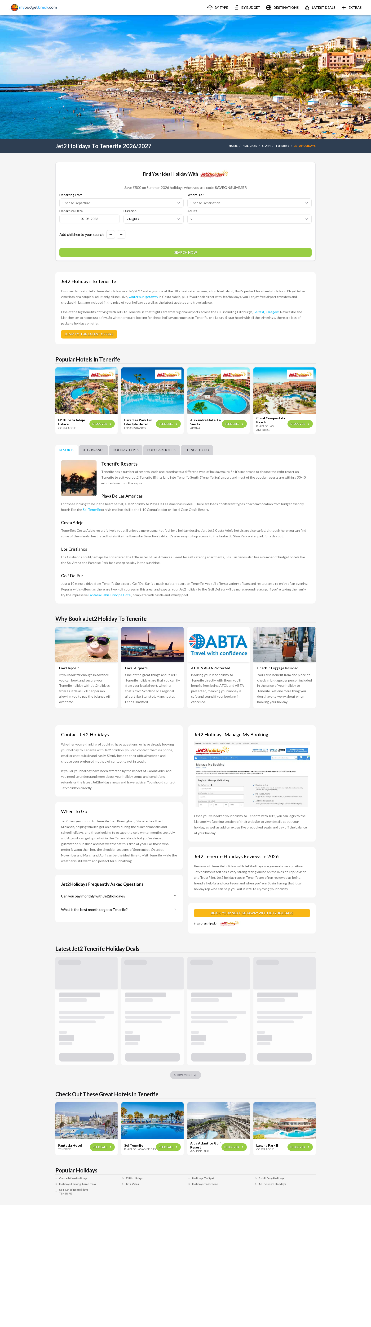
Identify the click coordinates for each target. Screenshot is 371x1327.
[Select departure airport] (121, 202)
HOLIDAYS (250, 145)
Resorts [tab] (66, 450)
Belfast (259, 312)
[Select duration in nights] (154, 219)
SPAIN (266, 145)
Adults (192, 211)
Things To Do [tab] (197, 450)
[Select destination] (249, 202)
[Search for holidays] (185, 252)
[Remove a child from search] (110, 234)
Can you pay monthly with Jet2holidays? (119, 896)
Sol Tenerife (92, 510)
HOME (233, 145)
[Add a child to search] (121, 234)
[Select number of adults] (249, 219)
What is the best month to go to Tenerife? (119, 909)
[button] (217, 7)
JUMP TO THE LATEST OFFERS (89, 334)
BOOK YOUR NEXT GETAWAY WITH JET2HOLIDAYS (252, 913)
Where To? (195, 195)
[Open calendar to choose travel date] (89, 219)
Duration (130, 211)
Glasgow (272, 312)
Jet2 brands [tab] (93, 450)
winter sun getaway (143, 297)
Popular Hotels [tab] (161, 450)
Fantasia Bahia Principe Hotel (109, 595)
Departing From (70, 195)
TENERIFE (282, 145)
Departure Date (71, 211)
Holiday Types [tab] (126, 450)
